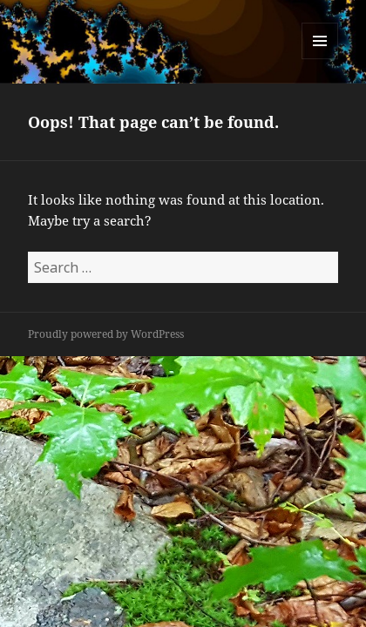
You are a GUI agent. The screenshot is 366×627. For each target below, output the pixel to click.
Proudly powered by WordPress (106, 334)
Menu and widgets (320, 58)
